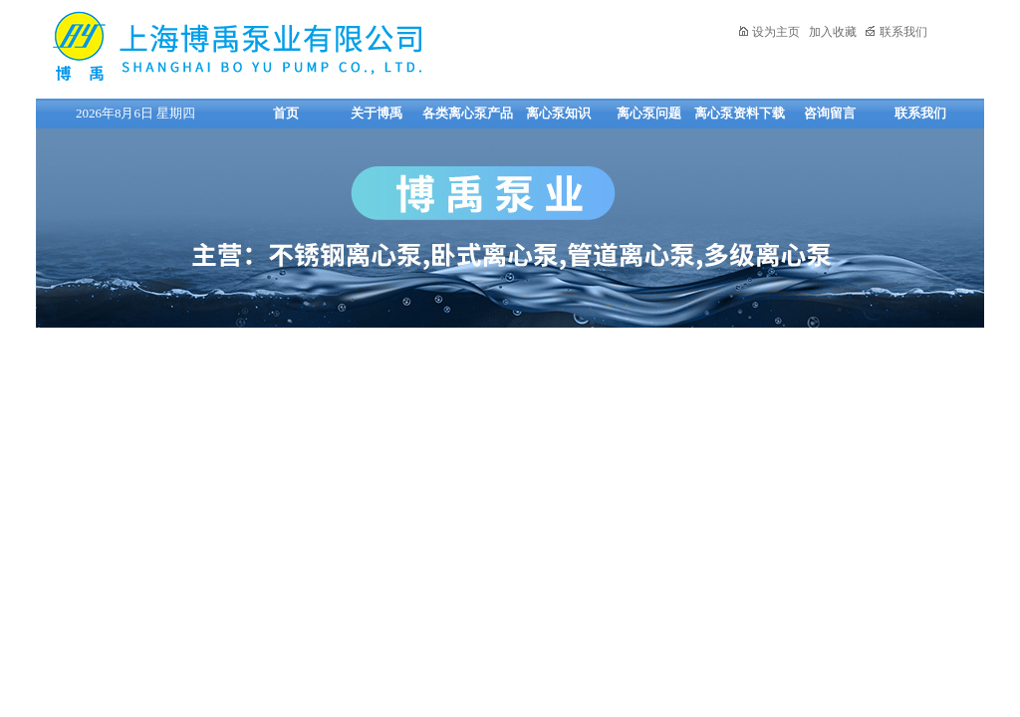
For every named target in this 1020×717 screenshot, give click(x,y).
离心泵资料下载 (739, 113)
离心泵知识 (558, 113)
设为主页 (768, 32)
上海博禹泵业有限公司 (300, 46)
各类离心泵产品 (467, 113)
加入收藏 (833, 32)
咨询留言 (830, 113)
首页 (286, 113)
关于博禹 (376, 113)
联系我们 (896, 32)
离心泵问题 (649, 113)
